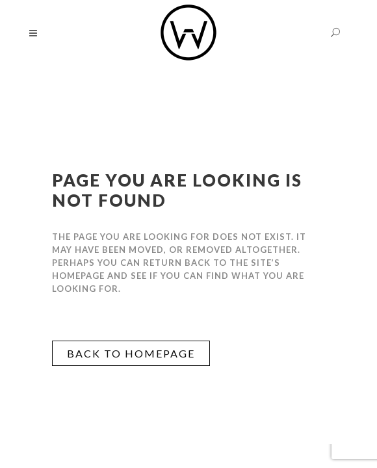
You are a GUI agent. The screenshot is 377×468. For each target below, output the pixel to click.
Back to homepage (131, 353)
